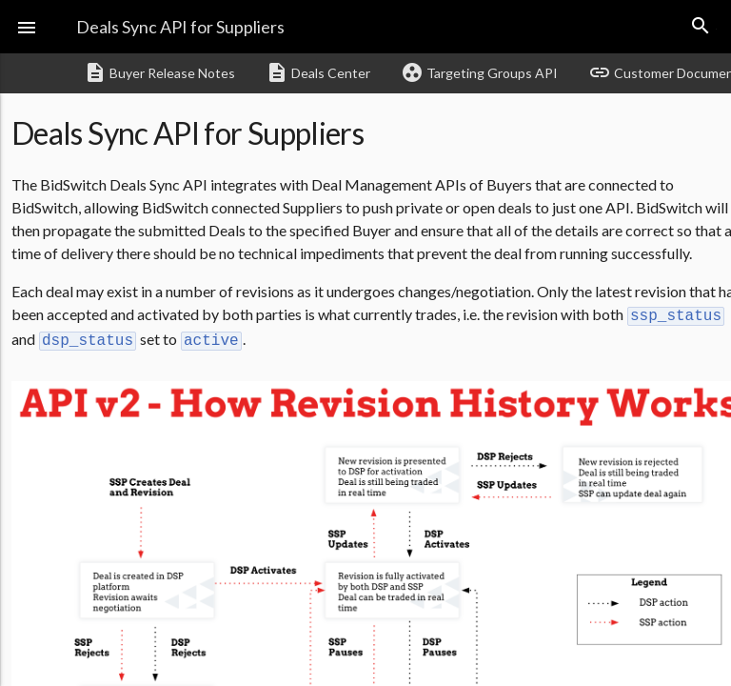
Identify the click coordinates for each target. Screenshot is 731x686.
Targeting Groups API (479, 72)
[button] (26, 27)
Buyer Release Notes (159, 72)
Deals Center (318, 72)
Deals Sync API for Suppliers (180, 26)
